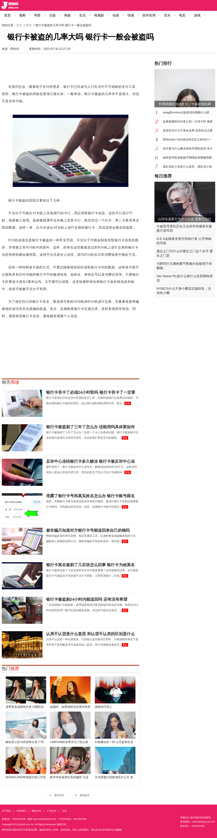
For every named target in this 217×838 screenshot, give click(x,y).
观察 (22, 15)
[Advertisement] (70, 70)
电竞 (182, 15)
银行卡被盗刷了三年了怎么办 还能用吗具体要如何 (90, 427)
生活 (82, 15)
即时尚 (14, 48)
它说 (64, 810)
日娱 (52, 15)
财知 (29, 25)
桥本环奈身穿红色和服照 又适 (69, 777)
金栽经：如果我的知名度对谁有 (70, 706)
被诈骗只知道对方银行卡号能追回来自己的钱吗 (88, 530)
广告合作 (51, 810)
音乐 (167, 15)
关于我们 (6, 810)
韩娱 (67, 15)
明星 (37, 15)
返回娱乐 (85, 795)
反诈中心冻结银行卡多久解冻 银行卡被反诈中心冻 (90, 461)
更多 (127, 403)
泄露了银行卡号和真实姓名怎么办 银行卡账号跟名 (90, 496)
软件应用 (149, 15)
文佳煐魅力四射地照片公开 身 (114, 777)
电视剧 (99, 15)
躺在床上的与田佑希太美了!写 (25, 742)
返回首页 (59, 795)
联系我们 (21, 810)
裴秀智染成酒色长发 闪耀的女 (25, 706)
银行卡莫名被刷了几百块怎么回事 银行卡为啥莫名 (90, 565)
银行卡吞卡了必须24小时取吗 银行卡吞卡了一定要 (90, 392)
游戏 (197, 15)
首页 (7, 15)
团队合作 (36, 810)
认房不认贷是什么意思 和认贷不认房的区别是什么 (90, 634)
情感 (130, 15)
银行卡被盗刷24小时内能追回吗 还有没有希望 (86, 599)
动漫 (115, 15)
